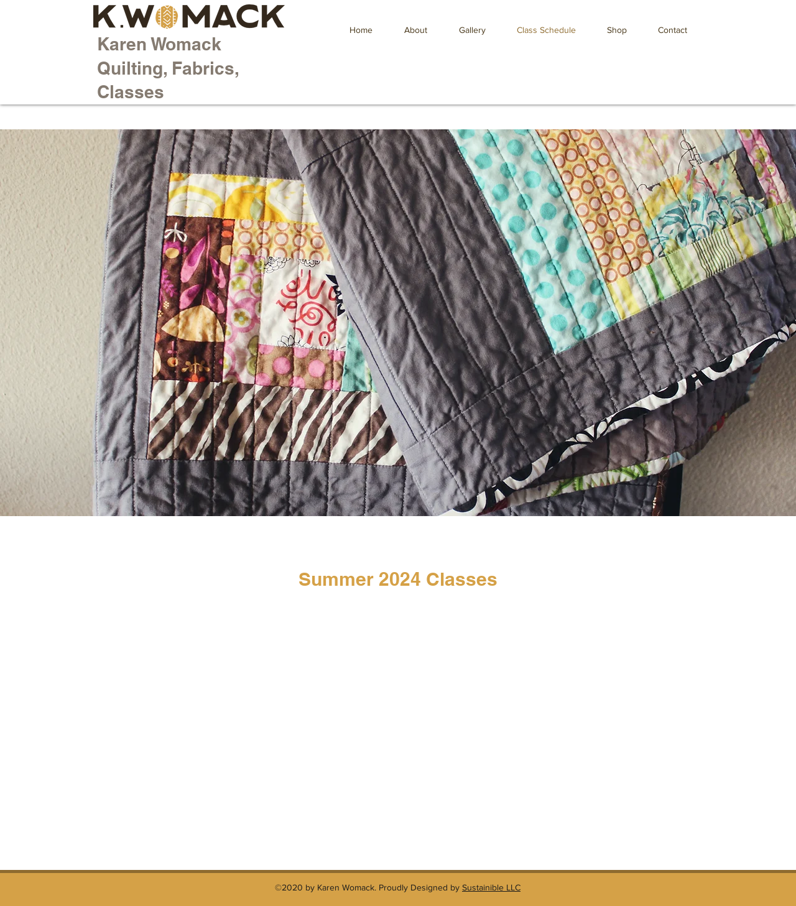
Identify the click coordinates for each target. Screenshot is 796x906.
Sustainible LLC (491, 887)
